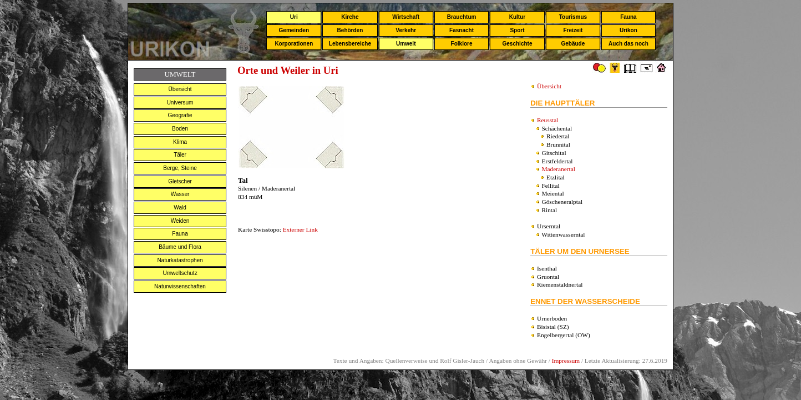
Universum (180, 102)
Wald (180, 207)
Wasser (180, 194)
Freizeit (572, 30)
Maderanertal (558, 169)
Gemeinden (294, 30)
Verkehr (406, 30)
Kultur (517, 17)
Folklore (462, 44)
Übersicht (179, 89)
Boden (180, 129)
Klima (180, 142)
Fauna (628, 17)
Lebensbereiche (350, 44)
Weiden (180, 221)
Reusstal (547, 120)
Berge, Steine (180, 168)
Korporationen (294, 44)
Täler (180, 155)
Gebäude (573, 44)
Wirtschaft (405, 17)
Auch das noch (628, 44)
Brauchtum (461, 17)
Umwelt (406, 44)
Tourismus (573, 17)
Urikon (628, 30)
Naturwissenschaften (180, 286)
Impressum (566, 360)
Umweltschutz (180, 273)
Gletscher (180, 181)
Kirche (349, 17)
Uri (294, 17)
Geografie (180, 115)
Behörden (350, 30)
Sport (517, 30)
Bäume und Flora (180, 247)
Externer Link (300, 229)
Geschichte (518, 44)
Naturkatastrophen (179, 260)
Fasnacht (461, 30)
